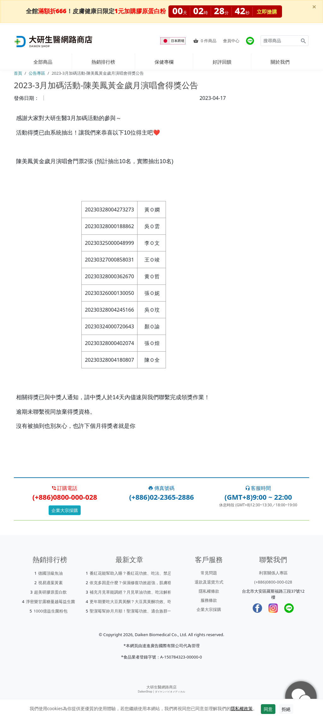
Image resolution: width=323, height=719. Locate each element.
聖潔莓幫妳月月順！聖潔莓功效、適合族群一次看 (135, 611)
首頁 (18, 73)
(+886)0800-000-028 (273, 582)
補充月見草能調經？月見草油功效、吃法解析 (131, 592)
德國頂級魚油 (50, 573)
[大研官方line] (250, 40)
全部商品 (42, 62)
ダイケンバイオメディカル (170, 691)
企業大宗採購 (64, 510)
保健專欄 (164, 62)
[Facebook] (257, 608)
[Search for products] (279, 40)
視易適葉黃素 (50, 582)
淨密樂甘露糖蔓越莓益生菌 (50, 601)
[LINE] (289, 608)
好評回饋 (222, 62)
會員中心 (231, 40)
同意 (268, 709)
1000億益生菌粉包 (50, 611)
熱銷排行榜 (103, 62)
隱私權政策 (242, 708)
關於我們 (280, 62)
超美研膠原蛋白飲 (50, 592)
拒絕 (286, 709)
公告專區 (37, 73)
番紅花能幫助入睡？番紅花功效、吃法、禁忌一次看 (137, 573)
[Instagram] (273, 608)
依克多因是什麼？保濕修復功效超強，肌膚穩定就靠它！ (141, 582)
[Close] (314, 6)
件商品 (204, 40)
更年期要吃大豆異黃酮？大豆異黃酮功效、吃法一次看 (139, 601)
